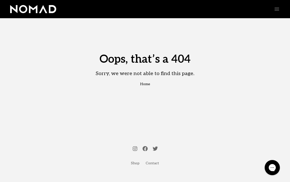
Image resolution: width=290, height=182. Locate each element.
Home (145, 84)
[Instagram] (135, 149)
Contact (152, 163)
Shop (135, 163)
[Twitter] (155, 149)
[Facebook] (145, 149)
